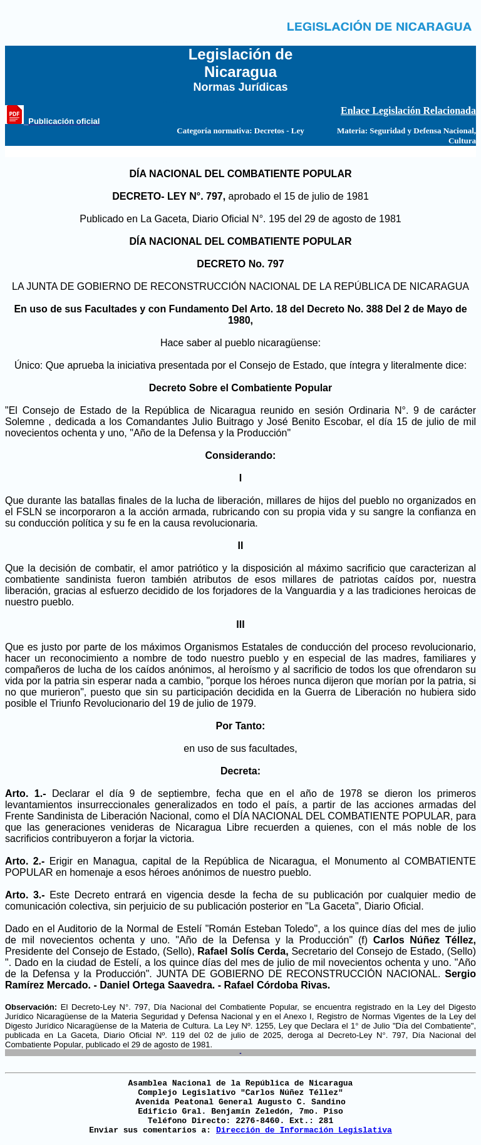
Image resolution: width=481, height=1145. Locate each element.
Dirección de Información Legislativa (304, 1130)
